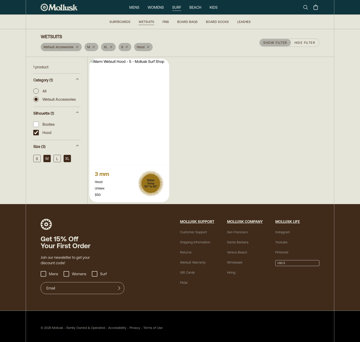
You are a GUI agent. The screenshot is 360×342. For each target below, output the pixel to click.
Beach (195, 7)
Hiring (231, 270)
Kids (214, 7)
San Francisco (237, 229)
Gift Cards (187, 270)
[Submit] (119, 285)
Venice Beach (237, 249)
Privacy (134, 325)
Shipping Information (195, 239)
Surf (176, 7)
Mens (134, 7)
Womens (156, 7)
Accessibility (115, 325)
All (39, 91)
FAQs (184, 280)
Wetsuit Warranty (193, 259)
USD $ (281, 260)
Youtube (281, 239)
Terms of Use (153, 325)
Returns (185, 249)
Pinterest (281, 249)
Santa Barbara (237, 239)
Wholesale (234, 259)
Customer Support (193, 229)
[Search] (307, 7)
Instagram (282, 229)
